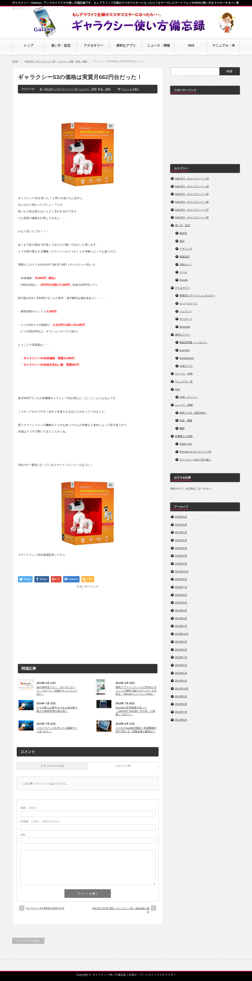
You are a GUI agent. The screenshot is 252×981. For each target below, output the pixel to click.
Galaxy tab (185, 443)
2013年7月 (181, 657)
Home (15, 61)
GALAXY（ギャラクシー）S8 (192, 217)
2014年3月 (181, 618)
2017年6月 (181, 524)
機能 (182, 428)
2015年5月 (181, 548)
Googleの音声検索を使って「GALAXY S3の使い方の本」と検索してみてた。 (135, 711)
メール (183, 272)
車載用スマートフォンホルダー (197, 295)
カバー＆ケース (188, 303)
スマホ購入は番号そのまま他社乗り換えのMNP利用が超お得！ (56, 709)
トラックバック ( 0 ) (52, 765)
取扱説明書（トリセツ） (193, 342)
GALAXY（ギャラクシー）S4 (192, 186)
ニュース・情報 (65, 61)
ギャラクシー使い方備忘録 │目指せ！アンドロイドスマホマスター (134, 974)
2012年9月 (181, 696)
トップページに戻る (28, 940)
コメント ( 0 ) (123, 765)
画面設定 (184, 256)
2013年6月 (181, 665)
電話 (182, 241)
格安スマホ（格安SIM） (193, 412)
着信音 (183, 233)
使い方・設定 (182, 225)
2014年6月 (181, 595)
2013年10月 (182, 633)
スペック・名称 (184, 373)
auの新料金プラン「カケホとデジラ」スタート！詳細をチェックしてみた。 (56, 690)
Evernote (184, 350)
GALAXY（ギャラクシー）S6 (192, 201)
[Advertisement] (87, 106)
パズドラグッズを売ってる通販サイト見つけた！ (56, 730)
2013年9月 (181, 641)
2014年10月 (182, 571)
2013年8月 (181, 649)
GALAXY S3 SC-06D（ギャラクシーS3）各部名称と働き (120, 910)
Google (183, 280)
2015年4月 (181, 555)
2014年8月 (181, 579)
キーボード (185, 318)
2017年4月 (181, 532)
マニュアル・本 (184, 381)
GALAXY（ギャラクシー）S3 (40, 61)
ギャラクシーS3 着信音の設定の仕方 (45, 908)
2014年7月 (181, 587)
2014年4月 (181, 610)
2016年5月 (181, 540)
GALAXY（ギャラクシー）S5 (192, 194)
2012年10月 (182, 688)
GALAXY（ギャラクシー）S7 (192, 209)
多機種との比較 (184, 436)
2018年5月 (181, 516)
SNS (177, 389)
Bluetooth (184, 326)
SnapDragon (186, 358)
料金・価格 (81, 61)
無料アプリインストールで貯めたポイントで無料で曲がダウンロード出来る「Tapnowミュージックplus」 (136, 690)
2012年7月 (181, 712)
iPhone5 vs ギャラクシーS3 (195, 451)
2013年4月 (181, 680)
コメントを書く (131, 89)
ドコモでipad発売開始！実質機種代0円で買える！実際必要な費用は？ (136, 730)
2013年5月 (181, 673)
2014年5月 (181, 602)
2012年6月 (181, 719)
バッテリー (185, 311)
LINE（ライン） (188, 397)
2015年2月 (181, 563)
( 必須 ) (28, 807)
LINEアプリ (186, 366)
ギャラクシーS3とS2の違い (195, 459)
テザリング (185, 248)
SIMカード (185, 264)
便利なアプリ (182, 334)
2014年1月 (181, 626)
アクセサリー (182, 287)
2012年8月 (181, 704)
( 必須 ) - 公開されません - (40, 821)
